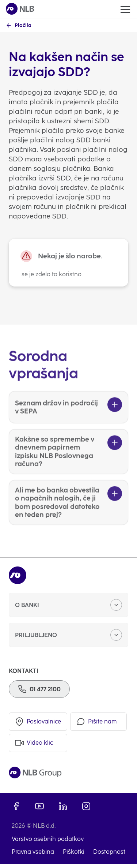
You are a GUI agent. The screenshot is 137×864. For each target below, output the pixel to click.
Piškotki (73, 851)
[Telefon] (39, 689)
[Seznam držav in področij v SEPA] (68, 416)
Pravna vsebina (33, 851)
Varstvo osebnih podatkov (48, 838)
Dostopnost (109, 851)
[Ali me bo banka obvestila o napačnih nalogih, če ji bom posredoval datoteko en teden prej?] (68, 511)
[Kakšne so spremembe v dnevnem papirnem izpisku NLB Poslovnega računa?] (68, 460)
